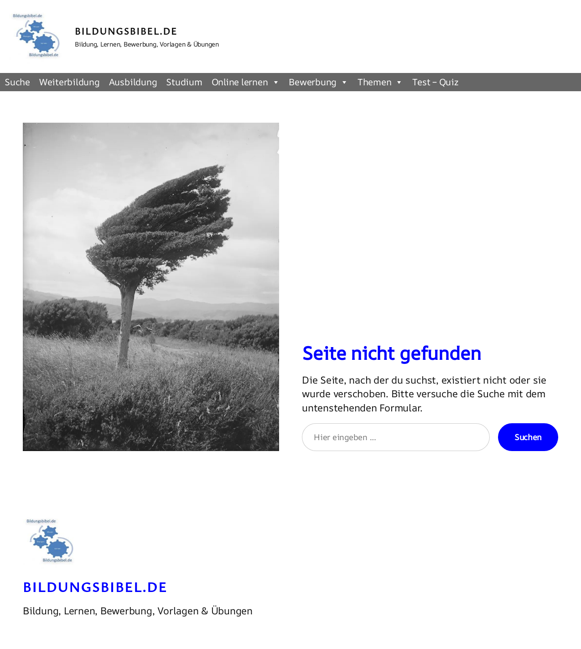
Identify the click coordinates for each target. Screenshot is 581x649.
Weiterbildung (69, 82)
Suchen (528, 436)
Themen (380, 82)
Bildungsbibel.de (126, 30)
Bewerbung (318, 82)
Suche (17, 82)
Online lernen (246, 82)
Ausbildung (133, 82)
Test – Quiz (435, 82)
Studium (184, 82)
